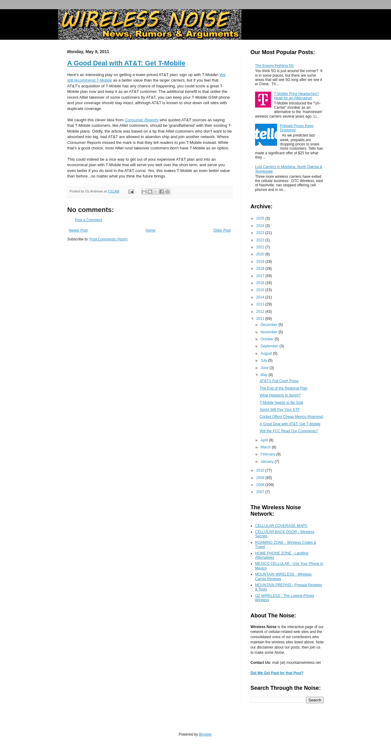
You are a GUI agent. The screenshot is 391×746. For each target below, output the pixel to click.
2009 (260, 478)
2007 (260, 492)
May (265, 375)
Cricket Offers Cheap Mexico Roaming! (291, 417)
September (270, 346)
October (268, 339)
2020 (260, 254)
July (264, 360)
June (265, 368)
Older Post (222, 230)
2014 (260, 297)
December (270, 325)
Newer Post (78, 230)
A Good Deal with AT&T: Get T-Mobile (126, 63)
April (265, 440)
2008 (260, 485)
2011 (260, 318)
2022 (260, 240)
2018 (260, 268)
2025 (260, 218)
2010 (260, 470)
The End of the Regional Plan (284, 388)
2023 (260, 233)
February (268, 454)
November (270, 332)
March (266, 447)
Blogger (205, 734)
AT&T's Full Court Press (279, 381)
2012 (260, 311)
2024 (260, 226)
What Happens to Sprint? (280, 395)
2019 (260, 261)
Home (150, 230)
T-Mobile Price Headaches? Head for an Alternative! (296, 96)
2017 (260, 276)
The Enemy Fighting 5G (274, 66)
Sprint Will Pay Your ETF (280, 410)
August (267, 353)
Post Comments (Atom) (109, 239)
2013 (260, 304)
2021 (260, 247)
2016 (260, 283)
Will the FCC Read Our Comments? (289, 431)
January (268, 461)
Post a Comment (88, 220)
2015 (260, 290)
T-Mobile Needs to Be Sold (281, 402)
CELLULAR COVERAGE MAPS (281, 526)
